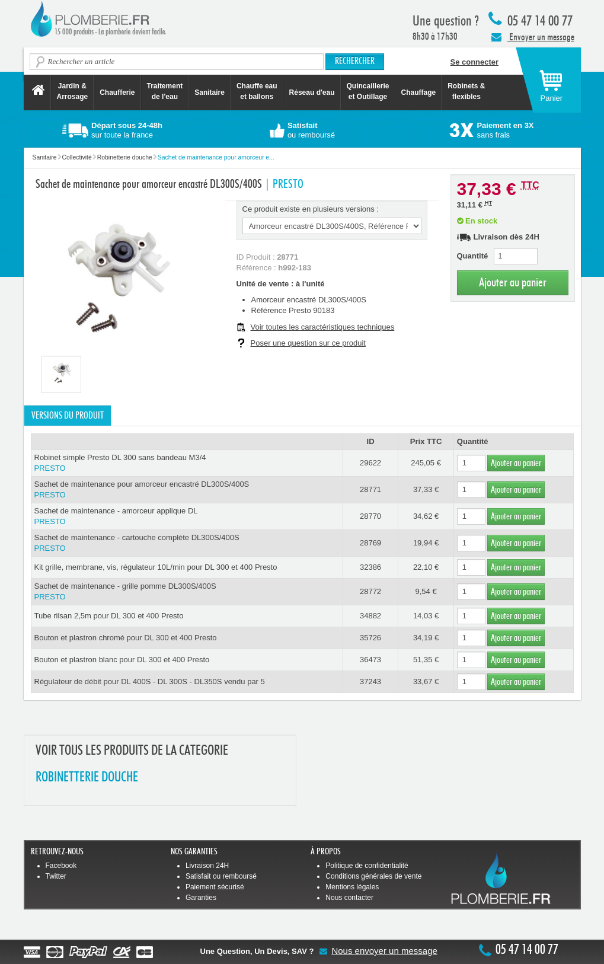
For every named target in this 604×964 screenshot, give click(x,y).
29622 (370, 462)
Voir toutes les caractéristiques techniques (323, 327)
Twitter (56, 876)
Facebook (61, 865)
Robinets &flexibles (466, 91)
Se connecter (474, 62)
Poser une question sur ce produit (308, 343)
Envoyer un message (532, 36)
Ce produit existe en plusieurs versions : (310, 209)
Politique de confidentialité (366, 865)
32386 (370, 567)
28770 (370, 516)
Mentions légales (352, 887)
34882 (370, 615)
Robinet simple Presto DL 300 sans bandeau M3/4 (187, 463)
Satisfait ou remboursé (221, 876)
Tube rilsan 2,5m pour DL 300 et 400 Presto (109, 615)
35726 (370, 637)
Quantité (472, 255)
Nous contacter (349, 897)
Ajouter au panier (513, 282)
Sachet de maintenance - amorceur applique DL (187, 516)
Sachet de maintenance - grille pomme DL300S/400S (187, 592)
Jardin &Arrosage (72, 91)
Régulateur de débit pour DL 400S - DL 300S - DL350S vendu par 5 (149, 681)
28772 (370, 591)
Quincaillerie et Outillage (368, 91)
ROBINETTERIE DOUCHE (87, 777)
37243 (370, 681)
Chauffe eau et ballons (257, 91)
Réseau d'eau (312, 92)
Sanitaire (209, 92)
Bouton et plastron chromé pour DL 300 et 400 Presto (125, 637)
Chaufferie (117, 92)
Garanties (201, 897)
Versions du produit (67, 415)
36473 (370, 659)
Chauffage (418, 92)
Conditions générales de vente (373, 876)
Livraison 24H (207, 865)
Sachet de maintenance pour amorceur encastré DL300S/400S (187, 490)
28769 (370, 542)
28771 (370, 489)
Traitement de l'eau (165, 91)
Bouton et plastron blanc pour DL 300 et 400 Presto (122, 659)
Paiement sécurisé (215, 887)
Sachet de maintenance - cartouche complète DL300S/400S (187, 543)
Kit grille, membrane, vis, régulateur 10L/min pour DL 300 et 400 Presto (155, 567)
